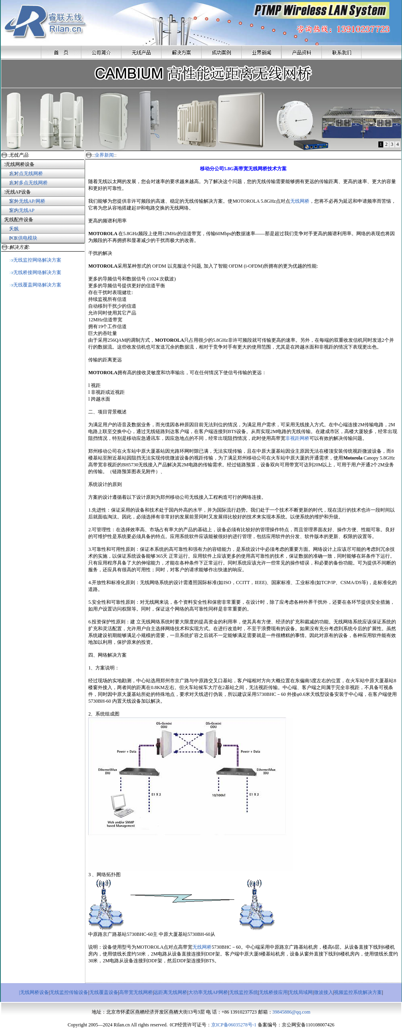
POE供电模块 (23, 238)
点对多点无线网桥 (28, 182)
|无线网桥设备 (33, 992)
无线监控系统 (243, 992)
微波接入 (323, 992)
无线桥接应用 (273, 992)
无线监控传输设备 (69, 992)
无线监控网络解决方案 (35, 260)
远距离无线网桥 (170, 992)
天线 (14, 229)
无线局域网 (301, 992)
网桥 (304, 201)
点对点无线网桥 (22, 173)
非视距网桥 (297, 438)
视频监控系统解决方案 (358, 992)
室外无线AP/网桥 (23, 201)
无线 (295, 201)
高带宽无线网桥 (136, 992)
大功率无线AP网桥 (208, 992)
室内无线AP (17, 210)
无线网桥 (202, 947)
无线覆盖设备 (103, 992)
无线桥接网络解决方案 (35, 272)
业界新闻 (104, 155)
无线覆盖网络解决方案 (35, 285)
